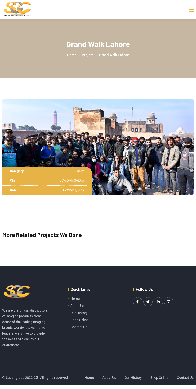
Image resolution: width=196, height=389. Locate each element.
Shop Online (79, 320)
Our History (79, 313)
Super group (15, 378)
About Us (77, 306)
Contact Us (78, 327)
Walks (80, 171)
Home (75, 299)
